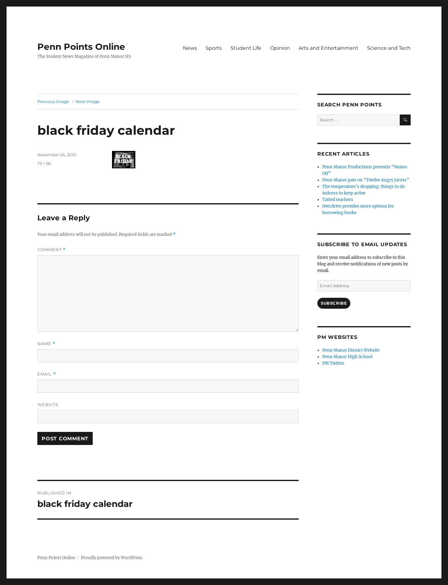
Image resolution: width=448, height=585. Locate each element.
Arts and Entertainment (328, 48)
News (190, 48)
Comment (51, 249)
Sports (214, 48)
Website (47, 404)
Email (46, 374)
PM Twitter (333, 363)
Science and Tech (389, 48)
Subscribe (334, 303)
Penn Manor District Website (351, 350)
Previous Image (53, 101)
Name (46, 343)
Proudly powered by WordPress (111, 557)
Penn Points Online (81, 46)
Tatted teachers (337, 199)
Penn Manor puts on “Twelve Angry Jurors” (365, 180)
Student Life (246, 48)
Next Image (88, 101)
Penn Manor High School (347, 356)
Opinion (280, 48)
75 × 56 (44, 163)
